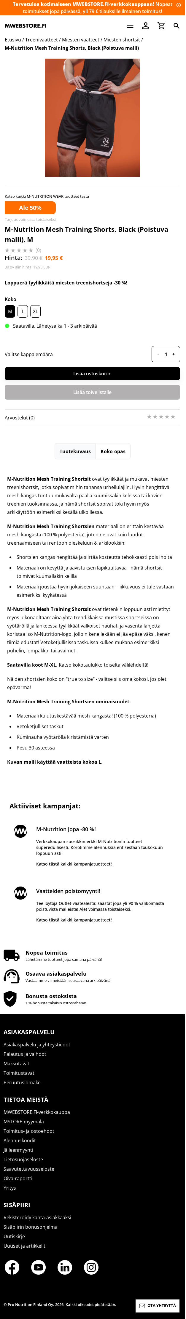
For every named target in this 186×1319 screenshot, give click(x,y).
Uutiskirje (14, 1236)
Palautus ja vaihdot (25, 1054)
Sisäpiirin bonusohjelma (31, 1227)
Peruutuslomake (22, 1082)
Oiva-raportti (18, 1178)
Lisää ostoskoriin (92, 373)
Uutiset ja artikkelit (24, 1246)
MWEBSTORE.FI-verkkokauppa (37, 1112)
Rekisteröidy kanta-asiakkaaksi (37, 1217)
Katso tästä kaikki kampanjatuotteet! (74, 864)
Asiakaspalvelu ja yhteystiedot (37, 1044)
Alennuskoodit (20, 1140)
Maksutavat (16, 1063)
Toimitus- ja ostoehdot (29, 1131)
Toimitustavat (19, 1073)
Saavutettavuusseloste (29, 1169)
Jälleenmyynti (18, 1150)
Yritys (10, 1188)
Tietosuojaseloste (23, 1159)
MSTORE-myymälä (24, 1121)
